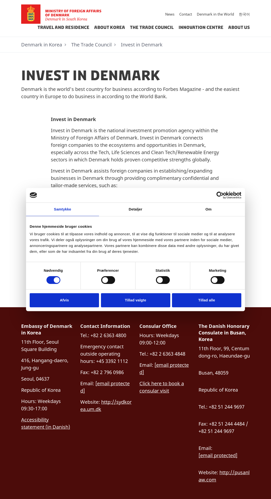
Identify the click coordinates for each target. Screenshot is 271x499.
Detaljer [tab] (135, 209)
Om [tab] (208, 209)
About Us (239, 27)
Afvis (64, 300)
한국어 (244, 14)
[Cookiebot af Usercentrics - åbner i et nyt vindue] (220, 195)
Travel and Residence (63, 27)
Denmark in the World (215, 14)
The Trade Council (152, 27)
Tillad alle (206, 300)
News (169, 14)
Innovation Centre (201, 27)
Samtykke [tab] (62, 209)
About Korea (109, 27)
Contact (185, 14)
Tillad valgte (135, 300)
